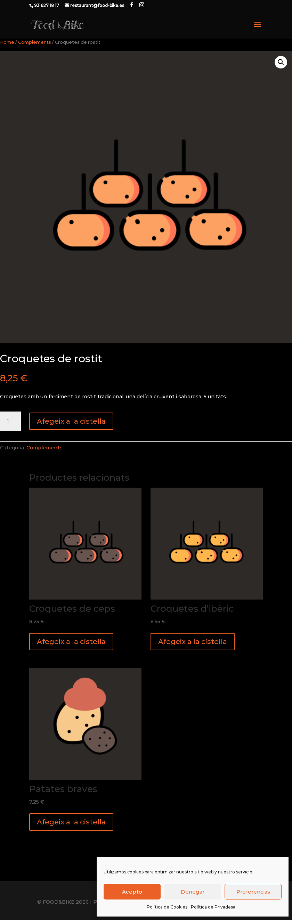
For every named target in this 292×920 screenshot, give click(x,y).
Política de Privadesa (213, 907)
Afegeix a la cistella (71, 421)
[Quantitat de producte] (10, 421)
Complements (34, 42)
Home (7, 42)
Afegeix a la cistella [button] (71, 641)
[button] (281, 62)
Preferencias (253, 891)
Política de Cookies (167, 907)
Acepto (132, 891)
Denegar (192, 891)
